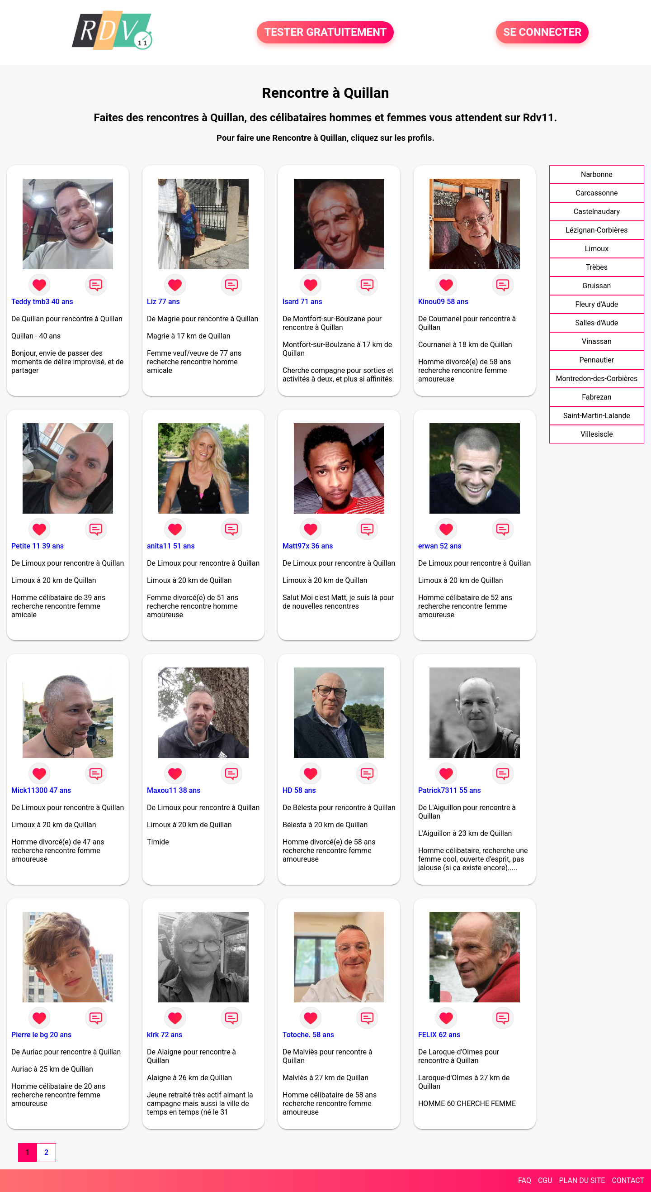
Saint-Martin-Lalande (596, 415)
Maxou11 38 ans (174, 790)
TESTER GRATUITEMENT (325, 32)
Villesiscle (596, 434)
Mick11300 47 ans (41, 790)
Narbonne (597, 174)
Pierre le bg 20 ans (41, 1034)
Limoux (597, 248)
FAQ (524, 1180)
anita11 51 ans (171, 546)
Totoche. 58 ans (308, 1034)
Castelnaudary (597, 211)
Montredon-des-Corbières (596, 378)
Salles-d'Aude (597, 323)
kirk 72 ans (164, 1034)
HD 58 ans (299, 790)
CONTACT (628, 1180)
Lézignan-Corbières (596, 230)
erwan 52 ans (440, 546)
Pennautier (597, 360)
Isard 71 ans (302, 301)
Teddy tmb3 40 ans (42, 301)
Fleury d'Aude (597, 304)
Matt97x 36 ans (308, 546)
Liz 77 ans (163, 301)
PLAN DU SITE (582, 1180)
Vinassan (597, 341)
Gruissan (596, 285)
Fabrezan (597, 397)
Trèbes (597, 267)
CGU (545, 1180)
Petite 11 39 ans (37, 546)
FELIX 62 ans (439, 1034)
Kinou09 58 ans (443, 301)
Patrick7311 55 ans (449, 790)
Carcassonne (597, 193)
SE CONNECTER (542, 32)
